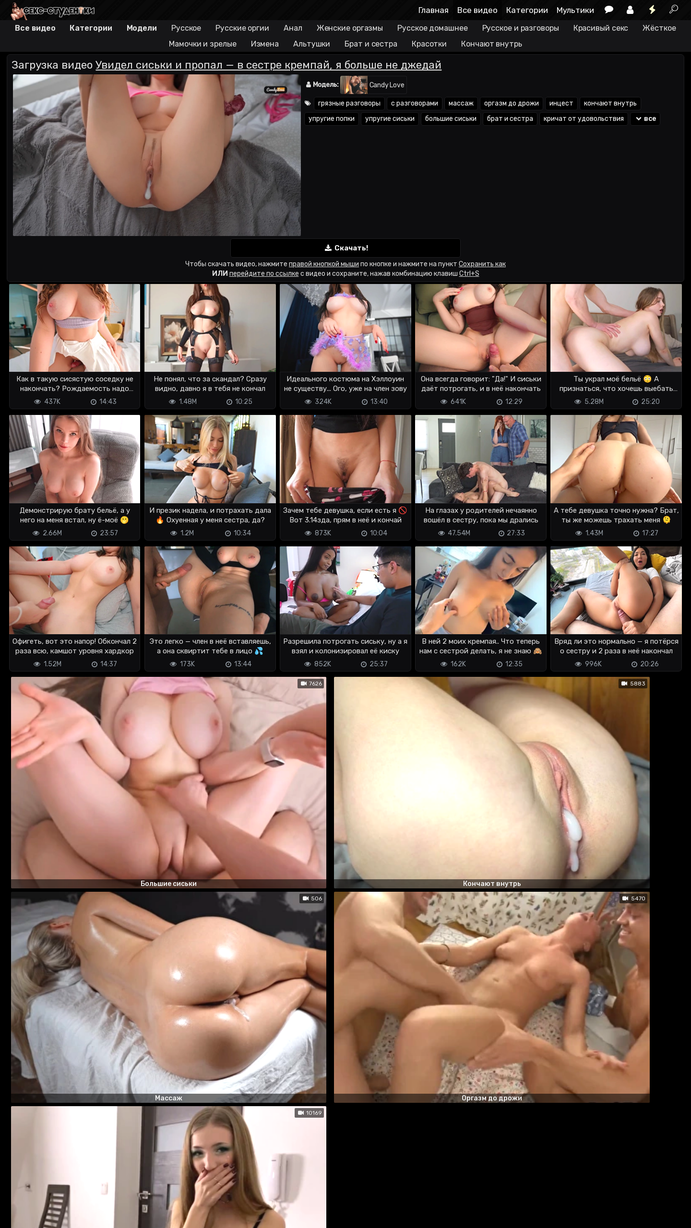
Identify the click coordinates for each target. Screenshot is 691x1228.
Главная (433, 10)
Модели (142, 28)
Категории (527, 10)
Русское (186, 28)
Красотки (429, 43)
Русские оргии (242, 28)
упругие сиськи (390, 119)
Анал (293, 28)
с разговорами (414, 103)
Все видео (477, 10)
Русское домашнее (432, 28)
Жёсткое (659, 28)
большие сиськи (451, 119)
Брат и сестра (371, 43)
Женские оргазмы (350, 28)
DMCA (22, 1193)
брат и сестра (510, 119)
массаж (461, 103)
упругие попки (332, 119)
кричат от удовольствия (584, 119)
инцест (561, 103)
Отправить (45, 1154)
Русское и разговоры (520, 28)
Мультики (575, 10)
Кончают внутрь (491, 43)
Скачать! (345, 248)
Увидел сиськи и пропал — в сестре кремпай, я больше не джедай (268, 65)
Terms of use (56, 1193)
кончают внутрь (610, 103)
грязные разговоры (349, 103)
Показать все (346, 1057)
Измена (265, 43)
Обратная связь (106, 1193)
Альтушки (311, 43)
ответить (651, 823)
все (645, 119)
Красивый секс (601, 28)
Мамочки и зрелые (202, 43)
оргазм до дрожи (511, 103)
